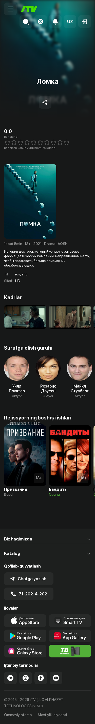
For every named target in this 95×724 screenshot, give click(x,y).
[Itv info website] (70, 651)
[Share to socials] (45, 102)
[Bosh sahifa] (29, 9)
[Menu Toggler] (10, 9)
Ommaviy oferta (18, 715)
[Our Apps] (70, 620)
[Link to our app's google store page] (25, 636)
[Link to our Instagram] (25, 678)
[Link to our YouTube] (56, 678)
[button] (70, 21)
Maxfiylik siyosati (52, 715)
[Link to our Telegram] (10, 678)
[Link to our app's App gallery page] (70, 636)
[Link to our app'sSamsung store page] (25, 651)
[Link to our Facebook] (40, 678)
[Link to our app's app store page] (25, 620)
